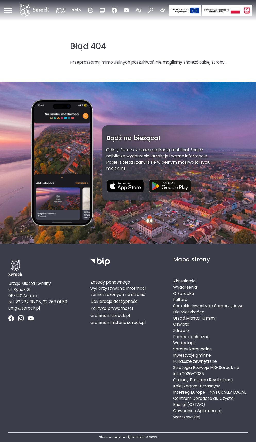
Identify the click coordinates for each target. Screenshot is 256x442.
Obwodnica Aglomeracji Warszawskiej (197, 414)
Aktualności (184, 281)
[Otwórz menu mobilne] (8, 10)
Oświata (181, 324)
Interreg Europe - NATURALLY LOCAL (209, 392)
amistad (136, 437)
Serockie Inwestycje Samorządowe (208, 306)
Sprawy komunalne (192, 349)
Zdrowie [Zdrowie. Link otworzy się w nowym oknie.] (181, 330)
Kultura (180, 300)
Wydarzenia (185, 287)
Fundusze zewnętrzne (195, 361)
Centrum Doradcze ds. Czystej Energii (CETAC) (203, 401)
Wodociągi (183, 343)
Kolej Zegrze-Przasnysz (196, 386)
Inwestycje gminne (192, 355)
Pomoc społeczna (191, 337)
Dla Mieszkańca (188, 312)
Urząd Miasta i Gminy (194, 318)
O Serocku (183, 293)
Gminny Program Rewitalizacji (203, 380)
